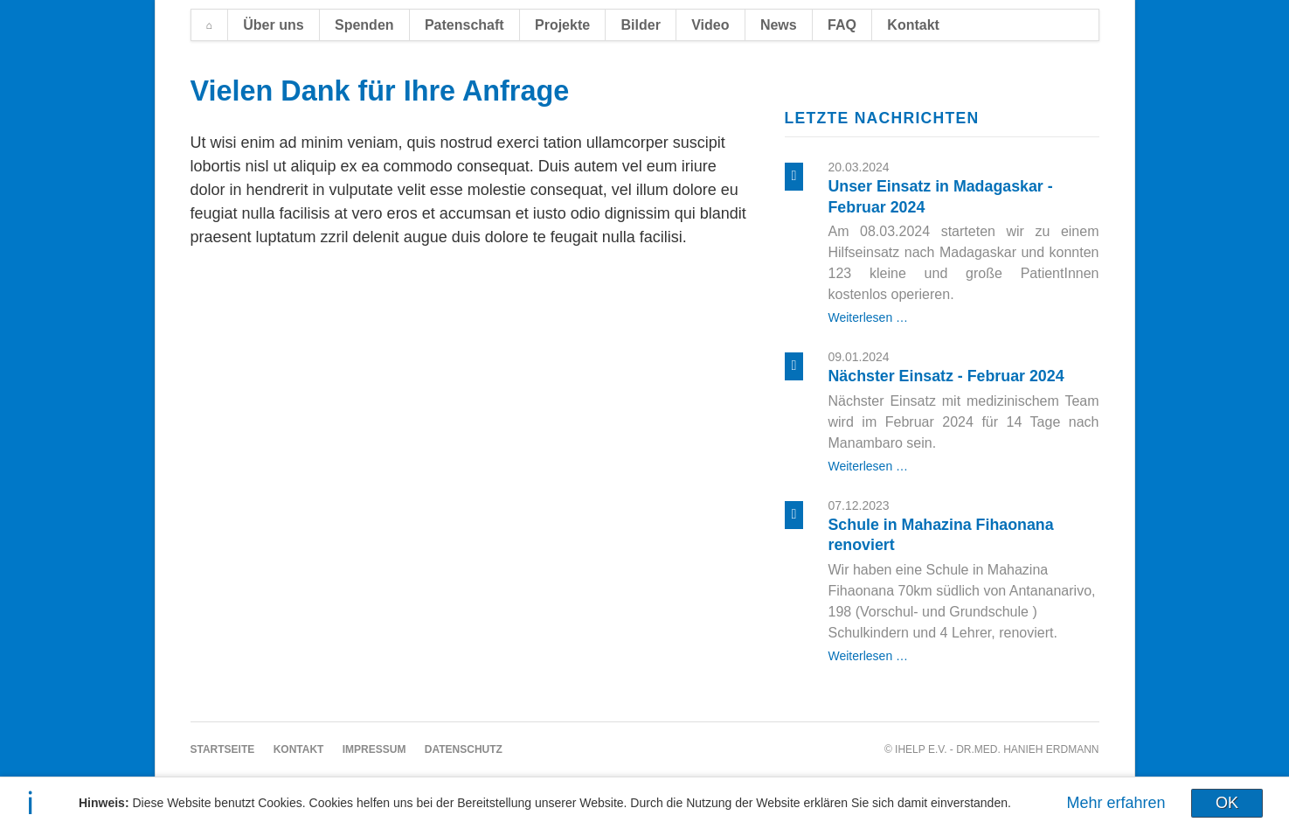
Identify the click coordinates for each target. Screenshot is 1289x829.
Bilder (641, 24)
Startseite (209, 25)
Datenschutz (463, 749)
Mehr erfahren (1116, 803)
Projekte (562, 24)
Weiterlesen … (868, 317)
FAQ (842, 24)
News (778, 24)
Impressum (374, 749)
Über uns (273, 24)
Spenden (364, 24)
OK (1227, 803)
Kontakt (913, 24)
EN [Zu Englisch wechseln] (1089, 24)
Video (710, 24)
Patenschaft (464, 24)
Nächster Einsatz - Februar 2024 (946, 376)
